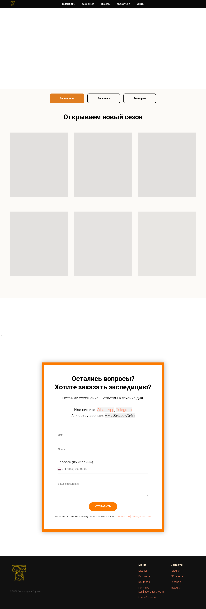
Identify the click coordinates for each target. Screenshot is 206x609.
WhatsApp (105, 409)
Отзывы (105, 4)
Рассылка (144, 576)
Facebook (176, 582)
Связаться (123, 4)
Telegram (124, 409)
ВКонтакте (177, 576)
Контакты (144, 582)
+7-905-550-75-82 (120, 415)
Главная (143, 570)
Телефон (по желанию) (75, 462)
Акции (140, 4)
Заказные (88, 4)
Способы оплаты (148, 597)
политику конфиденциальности (133, 516)
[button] (103, 98)
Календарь (68, 4)
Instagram (176, 587)
